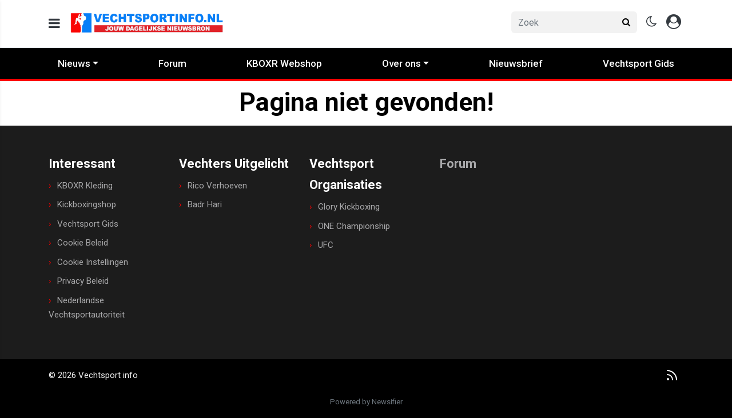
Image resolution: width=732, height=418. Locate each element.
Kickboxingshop (86, 204)
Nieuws (74, 63)
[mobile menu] (54, 23)
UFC (325, 245)
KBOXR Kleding (85, 185)
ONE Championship (354, 226)
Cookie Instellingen (92, 262)
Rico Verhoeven (217, 185)
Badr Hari (205, 204)
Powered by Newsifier (366, 401)
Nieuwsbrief (516, 63)
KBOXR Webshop (284, 63)
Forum (172, 63)
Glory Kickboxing (349, 207)
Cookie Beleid (82, 243)
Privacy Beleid (83, 281)
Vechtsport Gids (638, 63)
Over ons (401, 63)
